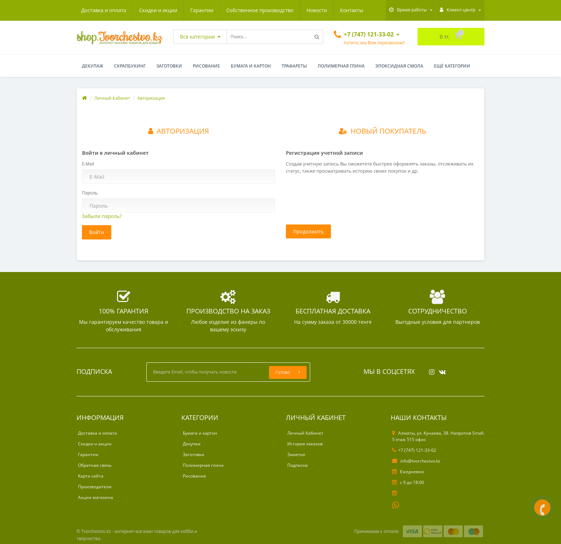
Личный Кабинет (112, 98)
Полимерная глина (341, 66)
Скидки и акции (158, 10)
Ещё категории (452, 66)
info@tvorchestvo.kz (416, 461)
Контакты (351, 10)
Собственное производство (259, 10)
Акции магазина (95, 497)
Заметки (296, 454)
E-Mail (88, 164)
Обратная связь (95, 465)
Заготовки (169, 66)
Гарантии (202, 10)
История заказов (305, 444)
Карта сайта (90, 476)
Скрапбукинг (130, 66)
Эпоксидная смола (399, 66)
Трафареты (294, 66)
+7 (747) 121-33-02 (414, 450)
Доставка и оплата (103, 10)
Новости (317, 10)
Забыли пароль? (102, 216)
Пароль (90, 193)
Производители (95, 487)
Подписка (297, 465)
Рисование (206, 66)
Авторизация (151, 98)
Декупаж (92, 66)
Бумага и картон (251, 66)
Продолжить (308, 231)
